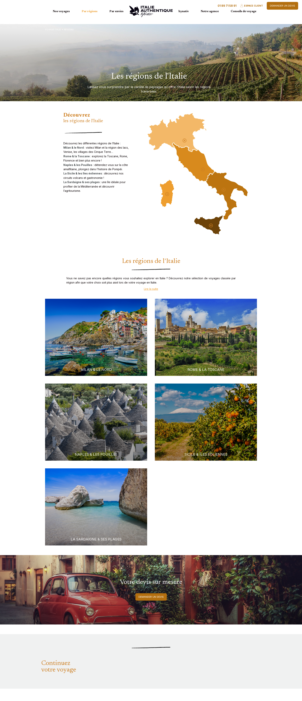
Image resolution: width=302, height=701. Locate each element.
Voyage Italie (53, 29)
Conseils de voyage (243, 11)
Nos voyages (61, 11)
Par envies (116, 11)
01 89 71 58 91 (227, 5)
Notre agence (210, 11)
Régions (69, 29)
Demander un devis (282, 5)
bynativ (184, 11)
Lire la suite (151, 288)
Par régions (89, 11)
